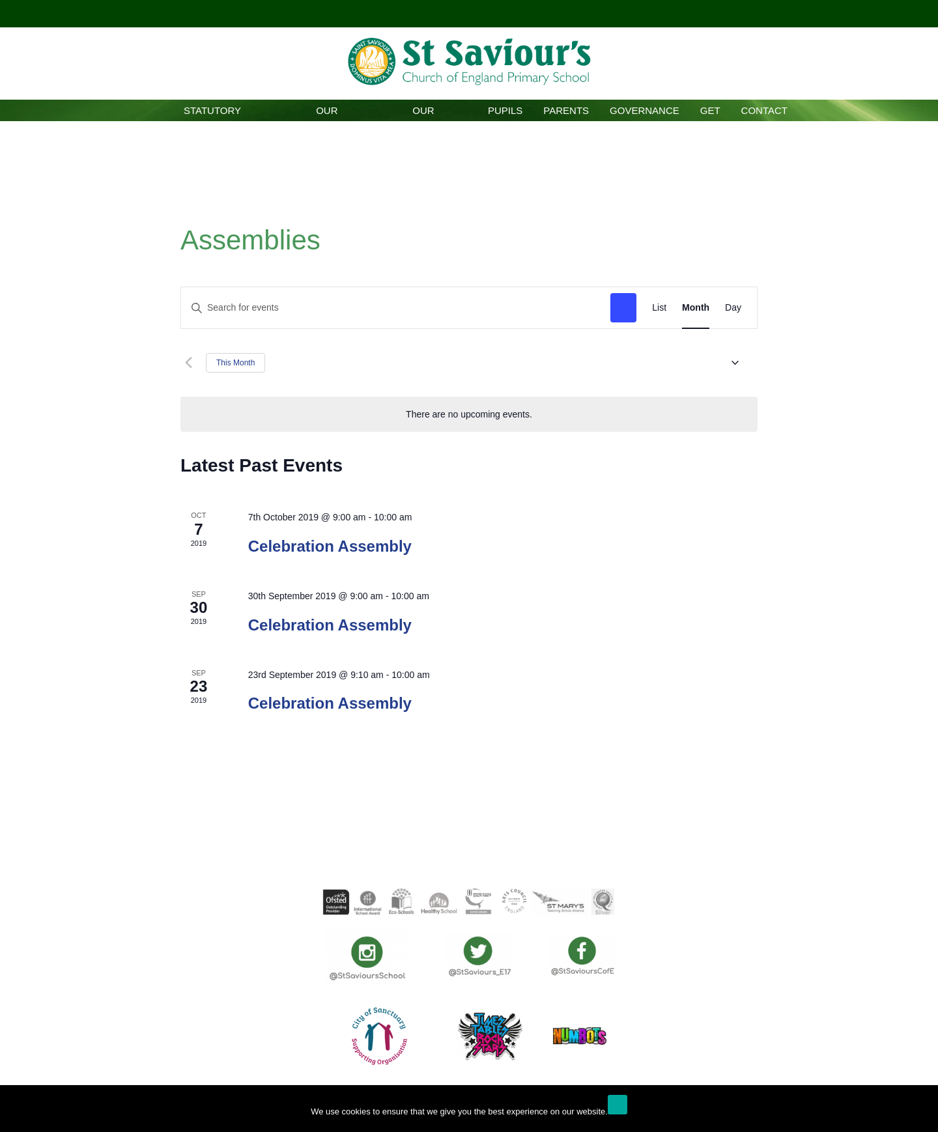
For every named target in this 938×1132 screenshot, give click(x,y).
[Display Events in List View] (659, 307)
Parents (566, 110)
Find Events (623, 307)
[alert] (469, 414)
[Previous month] (188, 363)
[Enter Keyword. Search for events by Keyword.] (395, 307)
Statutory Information (212, 113)
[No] (921, 1112)
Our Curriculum (423, 113)
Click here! (468, 13)
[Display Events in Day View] (733, 307)
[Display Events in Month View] (695, 307)
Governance (644, 110)
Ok (617, 1104)
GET (710, 110)
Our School (326, 113)
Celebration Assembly (330, 546)
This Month (235, 362)
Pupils (505, 110)
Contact (764, 110)
